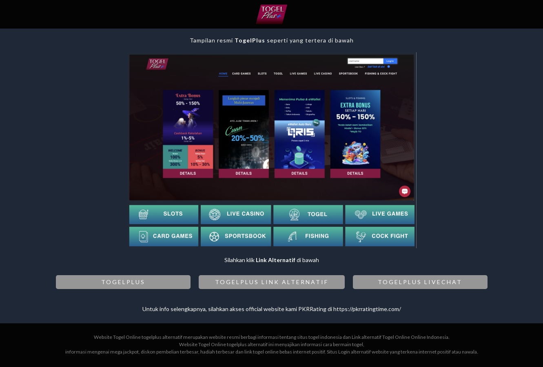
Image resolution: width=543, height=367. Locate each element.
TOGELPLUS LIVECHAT (420, 281)
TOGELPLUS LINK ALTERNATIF (271, 281)
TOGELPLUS (123, 281)
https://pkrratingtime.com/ (367, 308)
